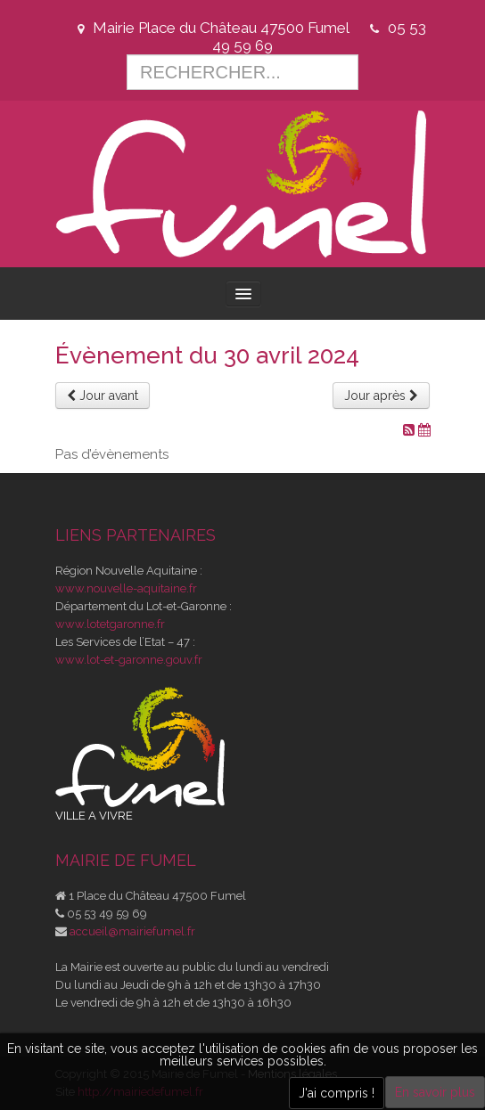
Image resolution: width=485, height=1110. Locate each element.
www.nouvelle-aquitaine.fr (126, 588)
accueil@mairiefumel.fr (132, 931)
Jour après (381, 395)
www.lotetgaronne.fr (110, 624)
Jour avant (102, 395)
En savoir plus (435, 1092)
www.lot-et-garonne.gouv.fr (128, 659)
